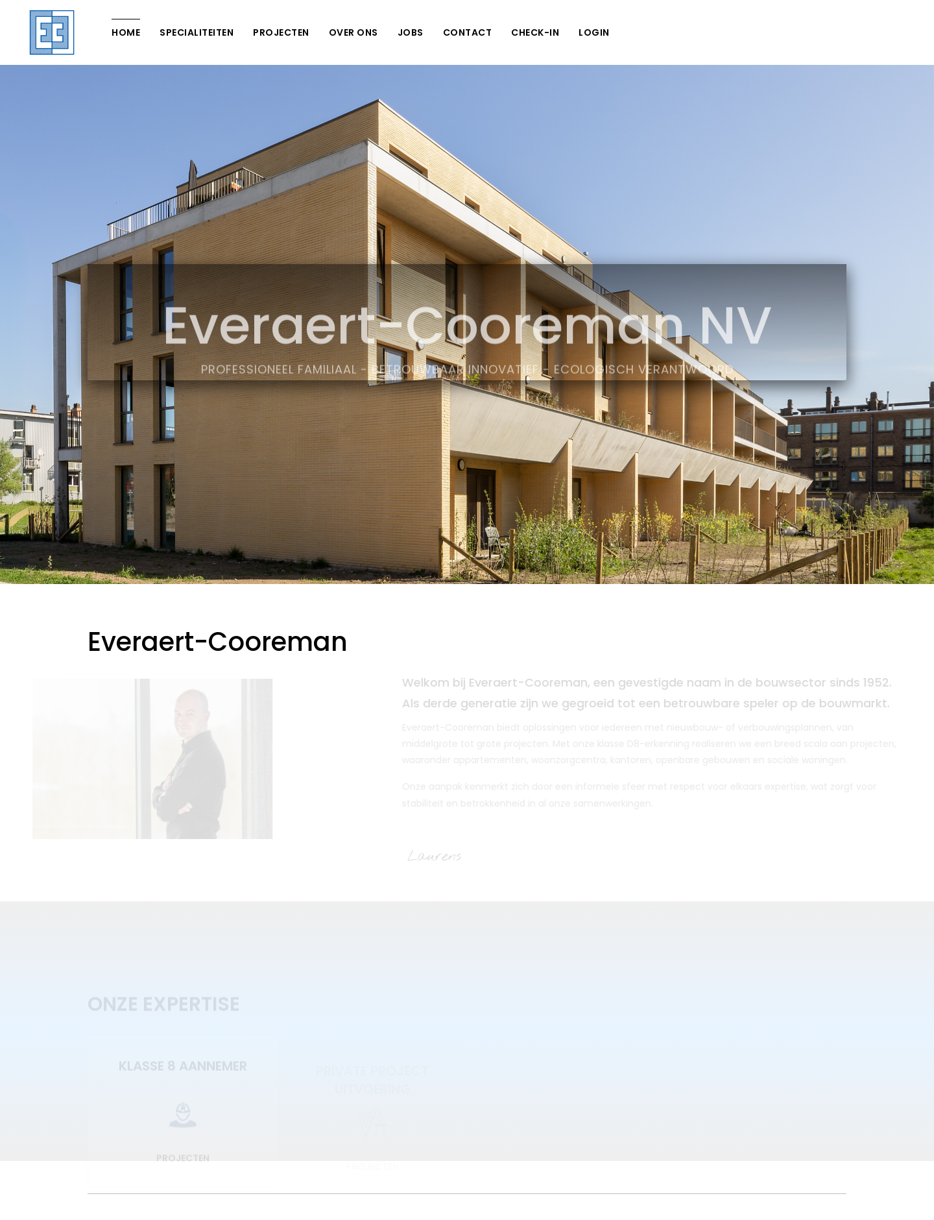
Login (594, 32)
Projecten (281, 32)
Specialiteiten (197, 32)
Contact (467, 32)
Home (126, 32)
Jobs (411, 32)
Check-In (535, 32)
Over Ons (353, 32)
